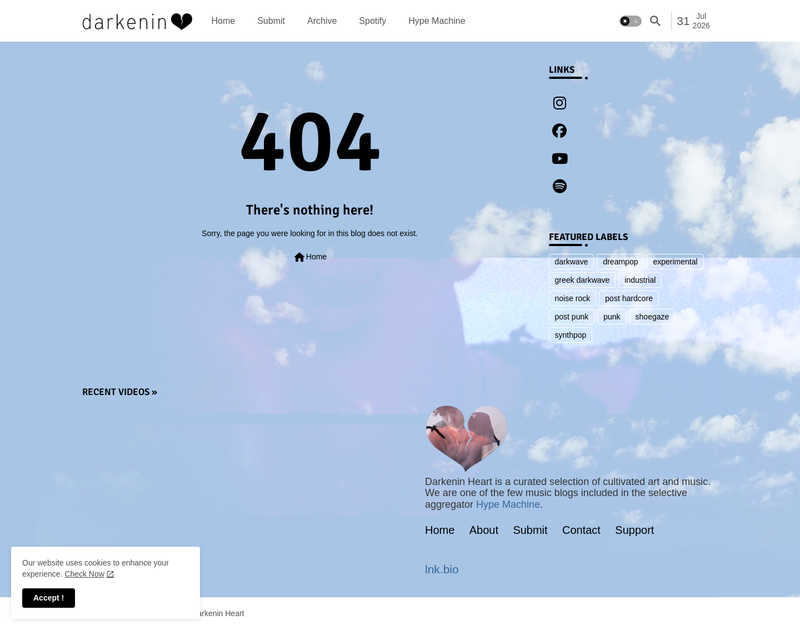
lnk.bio (442, 569)
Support (634, 530)
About (483, 530)
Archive (322, 21)
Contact (581, 530)
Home (224, 21)
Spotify (372, 21)
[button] (630, 21)
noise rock (573, 298)
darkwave (571, 261)
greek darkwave (582, 280)
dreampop (620, 261)
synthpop (571, 335)
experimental (675, 261)
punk (611, 316)
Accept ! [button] (48, 597)
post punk (572, 316)
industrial (640, 280)
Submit (271, 21)
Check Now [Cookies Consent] (84, 573)
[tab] (224, 21)
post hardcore (629, 298)
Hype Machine (436, 21)
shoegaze (652, 316)
